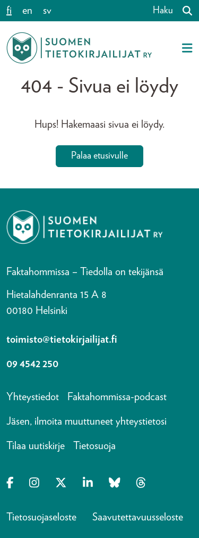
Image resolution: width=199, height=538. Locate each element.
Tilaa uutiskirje (35, 446)
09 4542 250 (32, 364)
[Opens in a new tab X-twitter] (61, 483)
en (27, 10)
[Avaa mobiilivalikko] (187, 48)
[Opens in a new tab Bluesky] (114, 483)
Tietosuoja (94, 446)
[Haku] (183, 10)
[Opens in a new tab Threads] (141, 483)
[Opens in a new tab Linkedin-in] (88, 483)
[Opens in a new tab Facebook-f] (9, 483)
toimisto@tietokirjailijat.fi (61, 339)
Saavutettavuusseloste (137, 517)
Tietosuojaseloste (41, 517)
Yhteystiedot (32, 397)
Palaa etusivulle (99, 156)
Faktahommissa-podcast (117, 397)
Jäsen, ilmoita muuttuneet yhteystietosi (86, 421)
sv (47, 10)
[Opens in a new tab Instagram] (34, 483)
